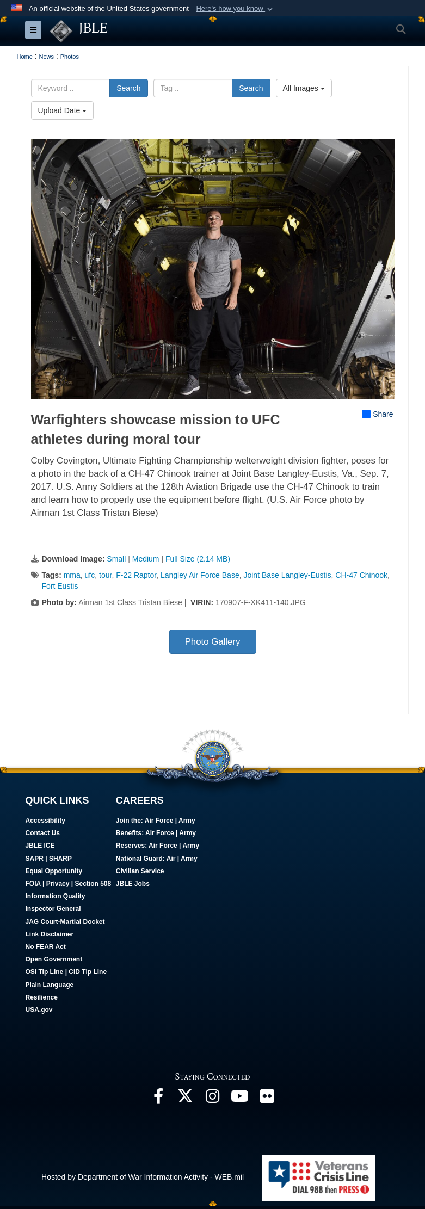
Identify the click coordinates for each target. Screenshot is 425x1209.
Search (128, 88)
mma (72, 575)
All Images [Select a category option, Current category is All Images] (304, 88)
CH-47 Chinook (361, 575)
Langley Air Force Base (200, 575)
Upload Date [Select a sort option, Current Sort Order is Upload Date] (62, 110)
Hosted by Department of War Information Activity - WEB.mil (142, 1177)
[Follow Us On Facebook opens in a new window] (158, 1099)
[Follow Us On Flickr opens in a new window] (267, 1099)
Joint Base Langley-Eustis (287, 575)
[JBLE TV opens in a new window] (240, 1099)
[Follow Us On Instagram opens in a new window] (212, 1099)
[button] (235, 8)
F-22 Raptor (136, 575)
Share (377, 414)
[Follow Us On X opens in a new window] (185, 1099)
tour (105, 575)
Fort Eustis (60, 586)
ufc (90, 575)
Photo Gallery (213, 642)
